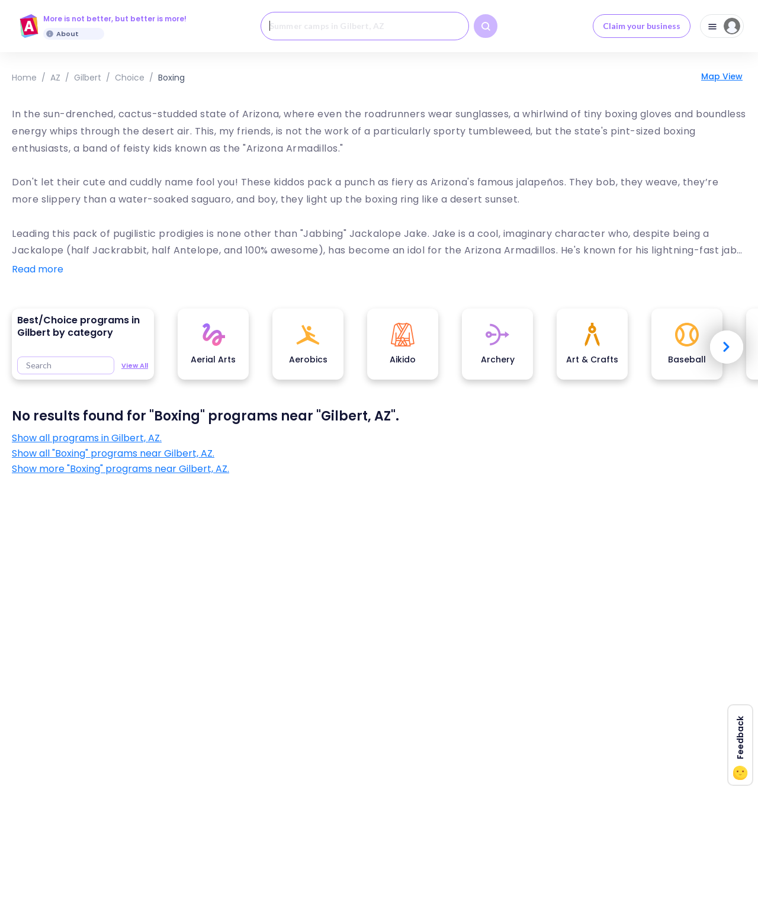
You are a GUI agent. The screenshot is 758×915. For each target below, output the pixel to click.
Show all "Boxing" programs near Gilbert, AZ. (113, 453)
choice (129, 78)
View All (134, 365)
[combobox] (365, 26)
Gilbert (87, 78)
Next (726, 347)
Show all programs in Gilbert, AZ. (87, 438)
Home (24, 78)
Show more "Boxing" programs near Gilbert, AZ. (120, 469)
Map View (722, 76)
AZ (55, 78)
